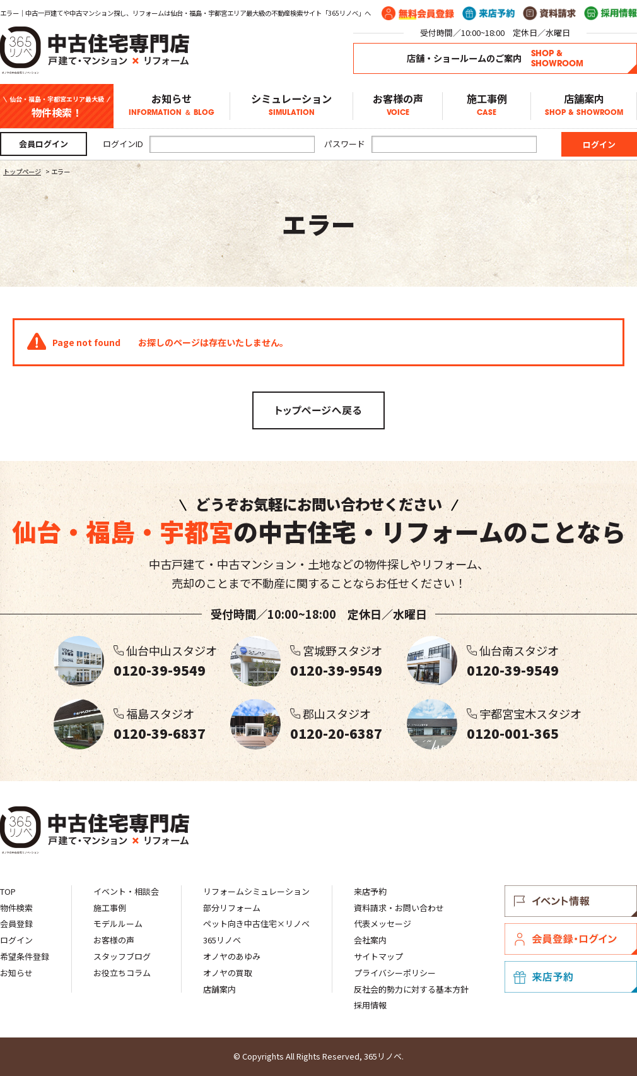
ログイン (16, 940)
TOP (8, 891)
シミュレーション (291, 106)
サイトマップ (378, 956)
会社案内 (370, 940)
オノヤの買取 (227, 973)
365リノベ (222, 940)
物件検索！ (57, 106)
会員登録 (16, 924)
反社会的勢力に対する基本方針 (411, 989)
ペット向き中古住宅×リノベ (256, 924)
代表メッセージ (382, 924)
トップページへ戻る (318, 410)
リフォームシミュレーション (256, 891)
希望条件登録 (24, 956)
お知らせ (172, 106)
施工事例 (486, 106)
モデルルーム (118, 924)
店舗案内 (583, 106)
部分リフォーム (231, 908)
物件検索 (16, 908)
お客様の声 (397, 106)
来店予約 (370, 891)
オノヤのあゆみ (231, 956)
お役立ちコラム (122, 973)
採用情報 (370, 1005)
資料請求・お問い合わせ (399, 908)
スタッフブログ (122, 956)
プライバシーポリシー (395, 973)
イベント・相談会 (126, 891)
